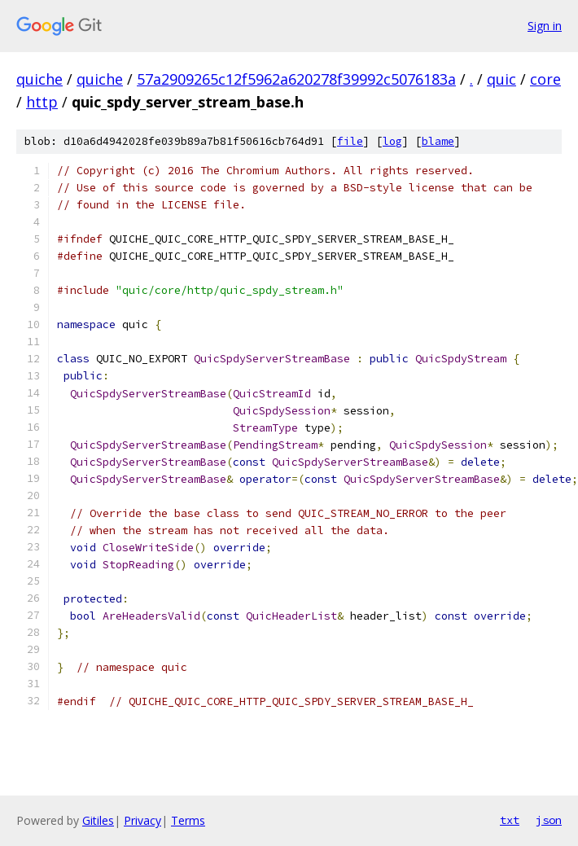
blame (438, 141)
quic (501, 79)
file (350, 141)
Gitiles (98, 820)
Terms (188, 820)
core (545, 79)
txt (509, 820)
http (42, 102)
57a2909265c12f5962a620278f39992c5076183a (296, 79)
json (549, 820)
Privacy (142, 820)
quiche (39, 79)
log (392, 141)
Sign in (545, 25)
